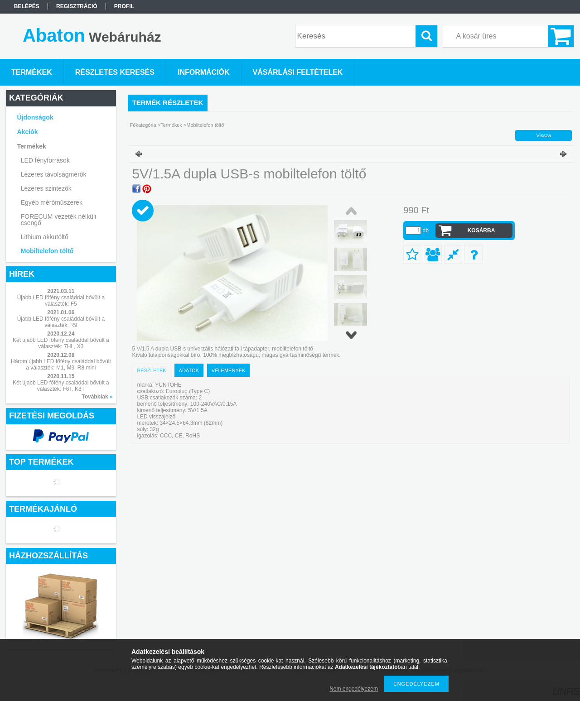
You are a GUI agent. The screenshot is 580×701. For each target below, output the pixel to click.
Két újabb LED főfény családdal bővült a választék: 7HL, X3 (61, 343)
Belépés (26, 6)
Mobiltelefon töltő (47, 250)
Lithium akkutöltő (44, 236)
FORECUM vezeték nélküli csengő (59, 219)
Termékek (171, 125)
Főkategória (143, 125)
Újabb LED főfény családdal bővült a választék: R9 (61, 322)
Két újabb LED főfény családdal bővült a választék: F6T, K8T (61, 385)
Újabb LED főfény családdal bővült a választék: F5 (61, 300)
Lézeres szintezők (46, 188)
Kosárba (481, 230)
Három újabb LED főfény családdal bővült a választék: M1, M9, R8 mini (61, 364)
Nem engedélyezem (353, 689)
